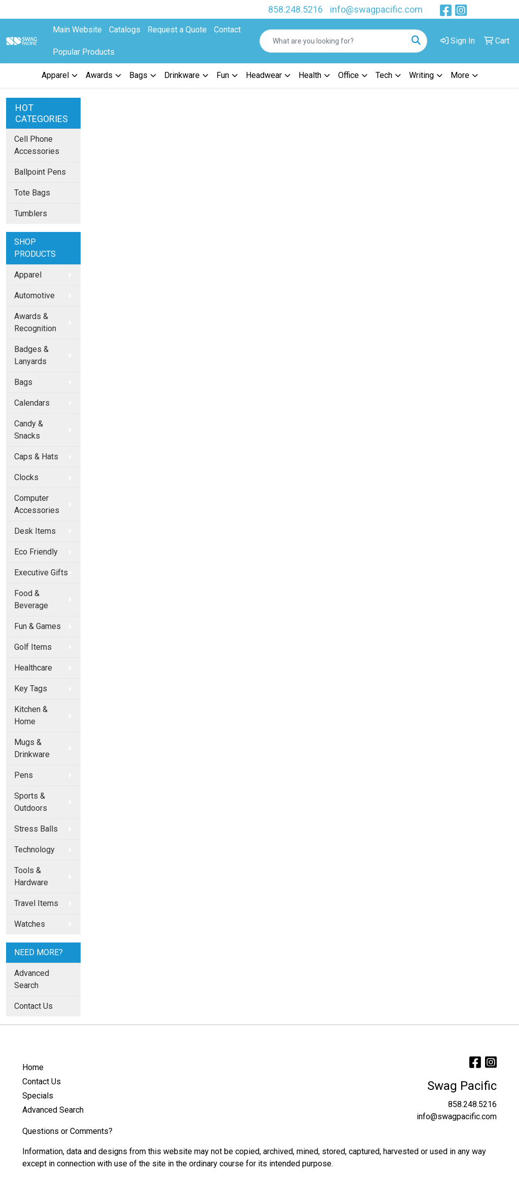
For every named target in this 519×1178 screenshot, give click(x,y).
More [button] (460, 75)
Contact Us (33, 1006)
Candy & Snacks (28, 430)
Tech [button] (384, 75)
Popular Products (84, 52)
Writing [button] (421, 75)
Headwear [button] (264, 75)
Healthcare (33, 668)
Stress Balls (36, 829)
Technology (34, 849)
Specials (37, 1096)
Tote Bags (32, 193)
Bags (23, 382)
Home (33, 1067)
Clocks (26, 477)
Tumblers (30, 213)
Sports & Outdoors (30, 802)
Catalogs (124, 29)
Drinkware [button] (182, 75)
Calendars (32, 403)
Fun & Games (37, 626)
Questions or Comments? (67, 1131)
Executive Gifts (41, 572)
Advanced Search (31, 979)
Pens (23, 775)
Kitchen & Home (31, 715)
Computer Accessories (36, 504)
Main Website (77, 29)
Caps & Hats (36, 456)
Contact (227, 29)
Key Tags (30, 688)
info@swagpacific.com (376, 9)
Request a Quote (177, 29)
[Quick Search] (333, 41)
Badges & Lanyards (31, 355)
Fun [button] (222, 75)
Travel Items (36, 903)
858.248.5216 (295, 9)
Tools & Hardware (31, 876)
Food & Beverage (31, 599)
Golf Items (33, 647)
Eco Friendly (36, 552)
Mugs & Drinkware (32, 748)
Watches (29, 924)
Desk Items (35, 531)
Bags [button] (138, 75)
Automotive (34, 295)
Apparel (28, 275)
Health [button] (310, 75)
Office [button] (348, 75)
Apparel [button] (55, 75)
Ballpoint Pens (40, 172)
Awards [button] (99, 75)
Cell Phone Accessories (36, 145)
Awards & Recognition (35, 322)
